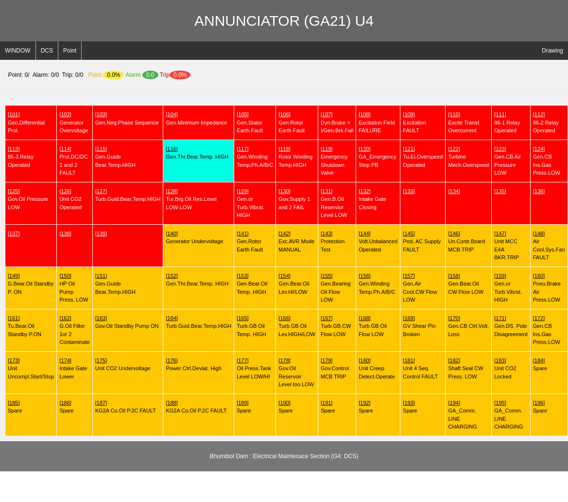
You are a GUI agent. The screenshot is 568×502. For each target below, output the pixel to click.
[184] (539, 360)
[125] (13, 191)
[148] (539, 233)
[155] (326, 276)
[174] (65, 360)
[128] (171, 191)
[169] (408, 318)
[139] (101, 233)
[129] (242, 191)
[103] (101, 114)
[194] (454, 403)
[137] (13, 233)
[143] (326, 233)
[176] (171, 360)
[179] (326, 360)
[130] (284, 191)
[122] (454, 149)
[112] (539, 114)
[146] (454, 233)
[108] (364, 114)
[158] (454, 276)
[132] (364, 191)
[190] (284, 403)
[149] (13, 276)
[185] (13, 403)
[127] (101, 191)
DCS (47, 50)
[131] (326, 191)
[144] (364, 233)
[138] (65, 233)
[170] (454, 318)
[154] (284, 276)
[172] (539, 318)
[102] (65, 114)
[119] (326, 149)
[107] (326, 114)
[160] (539, 276)
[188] (171, 403)
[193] (408, 403)
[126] (65, 191)
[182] (454, 360)
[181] (408, 360)
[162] (65, 318)
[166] (284, 318)
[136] (539, 191)
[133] (408, 191)
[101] (13, 114)
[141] (242, 233)
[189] (242, 403)
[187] (101, 403)
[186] (65, 403)
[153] (242, 276)
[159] (500, 276)
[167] (326, 318)
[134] (454, 191)
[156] (364, 276)
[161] (13, 318)
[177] (242, 360)
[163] (101, 318)
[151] (101, 276)
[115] (101, 149)
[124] (539, 149)
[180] (364, 360)
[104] (171, 114)
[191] (326, 403)
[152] (171, 276)
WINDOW (18, 50)
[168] (364, 318)
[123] (500, 149)
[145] (408, 233)
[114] (65, 149)
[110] (454, 114)
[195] (500, 403)
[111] (500, 114)
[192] (364, 403)
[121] (408, 149)
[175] (101, 360)
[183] (500, 360)
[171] (500, 318)
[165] (242, 318)
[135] (500, 191)
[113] (13, 149)
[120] (364, 149)
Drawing (552, 50)
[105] (242, 114)
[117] (242, 149)
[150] (65, 276)
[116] (171, 149)
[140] (171, 233)
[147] (500, 233)
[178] (284, 360)
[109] (408, 114)
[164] (171, 318)
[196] (539, 403)
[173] (13, 360)
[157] (408, 276)
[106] (284, 114)
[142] (284, 233)
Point (69, 50)
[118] (284, 149)
